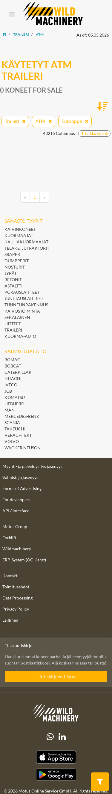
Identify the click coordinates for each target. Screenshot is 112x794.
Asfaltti (13, 285)
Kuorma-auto (20, 336)
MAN (9, 409)
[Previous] (25, 197)
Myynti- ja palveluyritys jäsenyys (32, 466)
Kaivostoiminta (22, 311)
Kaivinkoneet (20, 229)
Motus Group (14, 526)
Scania (12, 422)
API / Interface (15, 510)
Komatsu (14, 397)
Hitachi (13, 378)
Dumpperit (16, 260)
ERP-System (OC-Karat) (24, 559)
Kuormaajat (18, 235)
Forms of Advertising (22, 488)
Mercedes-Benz (21, 416)
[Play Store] (56, 774)
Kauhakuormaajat (26, 241)
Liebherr (14, 403)
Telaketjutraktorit (26, 248)
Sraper (12, 254)
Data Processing (17, 597)
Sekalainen (17, 317)
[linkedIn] (62, 736)
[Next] (44, 197)
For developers (16, 499)
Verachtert (18, 435)
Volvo (11, 441)
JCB (8, 391)
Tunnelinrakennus (26, 304)
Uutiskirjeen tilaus (56, 676)
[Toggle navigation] (11, 14)
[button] (100, 781)
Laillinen (10, 620)
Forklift (9, 537)
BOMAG (12, 359)
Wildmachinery (16, 548)
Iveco (10, 384)
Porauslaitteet (21, 292)
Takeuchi (14, 428)
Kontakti (10, 575)
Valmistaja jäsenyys (20, 477)
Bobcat (12, 365)
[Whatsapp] (50, 736)
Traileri (13, 329)
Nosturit (14, 266)
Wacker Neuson (22, 447)
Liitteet (12, 323)
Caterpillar (17, 372)
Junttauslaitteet (23, 298)
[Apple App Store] (56, 757)
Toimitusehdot (15, 586)
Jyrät (10, 273)
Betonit (13, 279)
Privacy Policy (15, 608)
